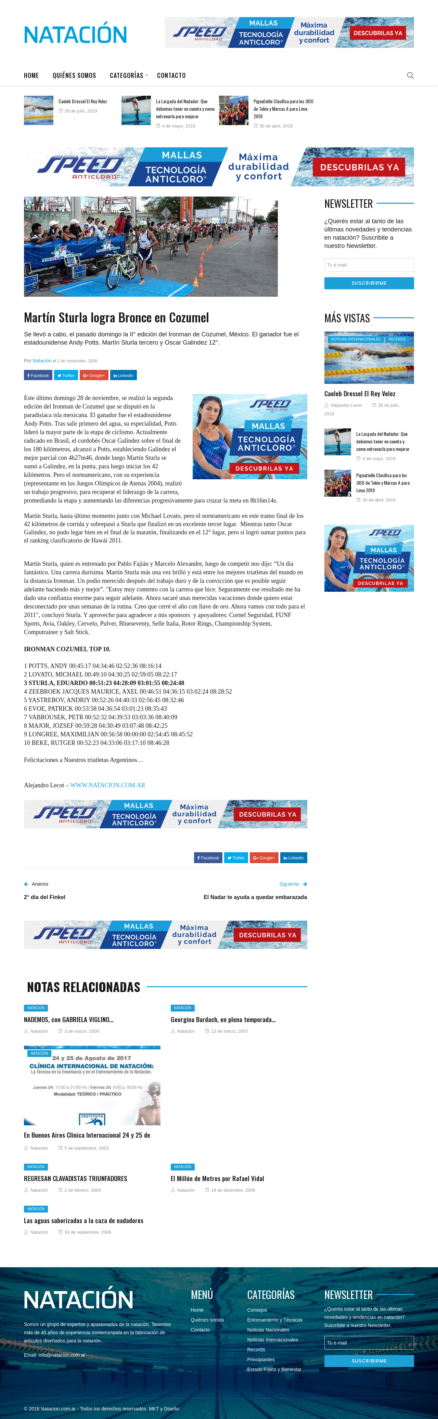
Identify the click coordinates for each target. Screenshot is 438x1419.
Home (31, 75)
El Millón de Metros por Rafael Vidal (217, 1178)
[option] (72, 110)
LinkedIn (124, 376)
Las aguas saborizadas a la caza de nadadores (83, 1220)
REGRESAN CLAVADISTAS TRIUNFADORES (75, 1178)
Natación (42, 360)
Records (397, 339)
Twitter (65, 376)
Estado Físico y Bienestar (274, 1369)
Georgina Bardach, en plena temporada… (223, 1019)
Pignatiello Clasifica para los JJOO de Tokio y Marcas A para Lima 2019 (283, 108)
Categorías (126, 75)
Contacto (171, 75)
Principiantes (261, 1359)
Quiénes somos (74, 75)
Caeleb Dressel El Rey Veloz (83, 101)
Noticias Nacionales (268, 1330)
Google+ (94, 376)
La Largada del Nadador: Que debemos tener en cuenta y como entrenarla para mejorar (185, 108)
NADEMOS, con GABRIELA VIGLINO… (68, 1019)
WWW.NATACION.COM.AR (107, 785)
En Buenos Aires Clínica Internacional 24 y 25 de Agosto (87, 1139)
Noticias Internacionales (356, 339)
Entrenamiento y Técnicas (275, 1320)
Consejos (257, 1310)
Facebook (38, 376)
